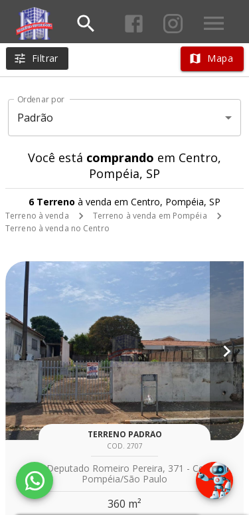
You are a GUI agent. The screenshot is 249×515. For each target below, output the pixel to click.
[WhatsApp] (34, 480)
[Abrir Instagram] (173, 23)
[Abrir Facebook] (133, 23)
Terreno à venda (37, 215)
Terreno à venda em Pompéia (150, 215)
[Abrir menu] (214, 23)
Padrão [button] (35, 117)
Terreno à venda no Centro (57, 228)
